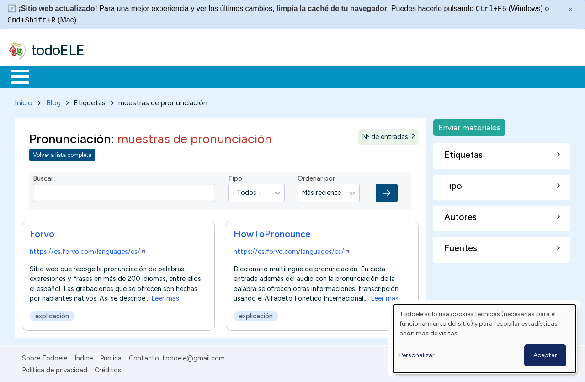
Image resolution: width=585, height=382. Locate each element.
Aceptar (545, 355)
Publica (111, 356)
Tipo (235, 177)
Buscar (375, 76)
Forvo (42, 231)
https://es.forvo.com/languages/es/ (88, 250)
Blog (53, 101)
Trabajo (165, 76)
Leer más (165, 296)
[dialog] (484, 339)
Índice (83, 356)
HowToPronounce (272, 231)
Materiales (51, 76)
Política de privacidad (54, 369)
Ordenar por (316, 177)
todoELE (58, 50)
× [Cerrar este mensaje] (570, 9)
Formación (110, 76)
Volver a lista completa (62, 153)
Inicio (15, 76)
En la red (216, 76)
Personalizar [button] (417, 355)
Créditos (108, 369)
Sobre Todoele (44, 356)
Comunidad (334, 76)
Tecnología (273, 76)
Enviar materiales (469, 125)
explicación (52, 314)
